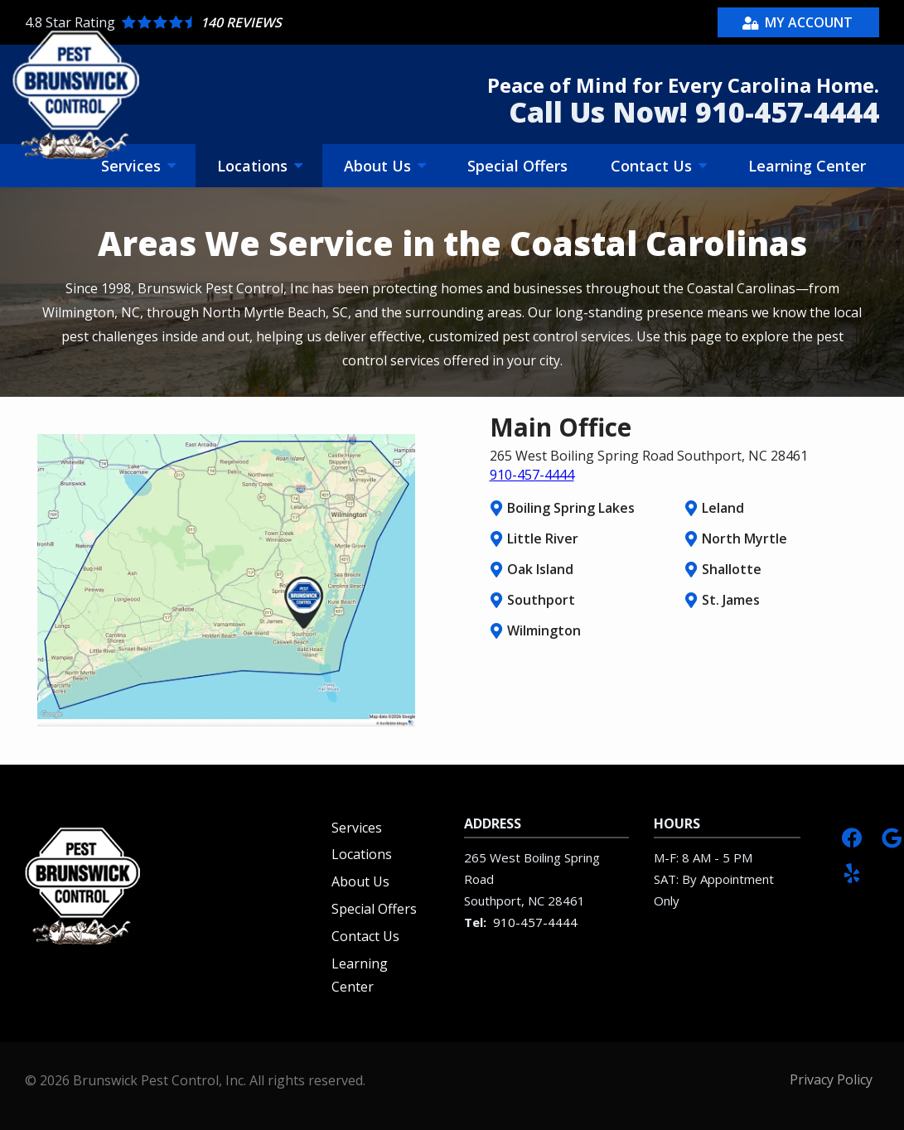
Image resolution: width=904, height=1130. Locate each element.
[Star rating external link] (238, 22)
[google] (892, 836)
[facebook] (852, 836)
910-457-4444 (532, 475)
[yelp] (852, 872)
